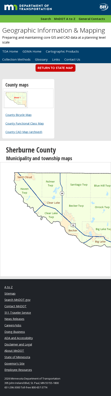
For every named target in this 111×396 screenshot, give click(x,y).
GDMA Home (32, 51)
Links (56, 59)
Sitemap (9, 293)
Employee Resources (18, 370)
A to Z (8, 287)
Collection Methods (16, 59)
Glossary (41, 59)
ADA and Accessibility (18, 338)
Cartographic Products (62, 51)
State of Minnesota (17, 357)
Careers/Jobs (12, 325)
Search (46, 19)
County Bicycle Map (18, 115)
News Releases (14, 319)
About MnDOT (14, 351)
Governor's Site (14, 363)
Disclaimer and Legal (18, 344)
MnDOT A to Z (64, 19)
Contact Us (72, 59)
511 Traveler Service (17, 313)
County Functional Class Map (24, 123)
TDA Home (10, 51)
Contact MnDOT (15, 306)
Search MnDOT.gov (17, 300)
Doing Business (14, 332)
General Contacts (92, 19)
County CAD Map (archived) (23, 132)
